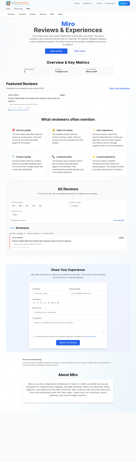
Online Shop (18, 9)
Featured (22, 14)
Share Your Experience (120, 88)
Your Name (36, 289)
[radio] (34, 302)
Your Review (36, 318)
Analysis (33, 14)
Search (77, 3)
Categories (88, 3)
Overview (11, 14)
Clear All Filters (119, 220)
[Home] (18, 3)
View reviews (56, 51)
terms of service (90, 336)
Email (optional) (74, 289)
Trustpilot (20, 233)
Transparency (110, 3)
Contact (124, 3)
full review (28, 107)
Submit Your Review (68, 342)
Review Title (36, 308)
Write (52, 14)
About (99, 3)
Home (8, 9)
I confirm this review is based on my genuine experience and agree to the (65, 336)
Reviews (43, 14)
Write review (80, 51)
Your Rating (36, 299)
